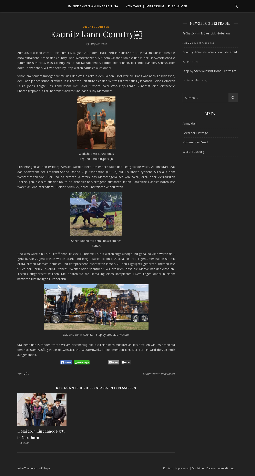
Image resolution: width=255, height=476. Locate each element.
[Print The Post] (126, 362)
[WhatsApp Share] (82, 362)
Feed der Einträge (195, 133)
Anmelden (189, 123)
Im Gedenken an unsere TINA (93, 6)
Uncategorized (96, 27)
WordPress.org (193, 151)
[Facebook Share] (66, 362)
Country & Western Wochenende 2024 (210, 52)
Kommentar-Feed (195, 142)
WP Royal (44, 468)
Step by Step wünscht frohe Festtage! (209, 71)
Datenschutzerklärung (220, 468)
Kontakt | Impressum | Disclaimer (156, 6)
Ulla (26, 373)
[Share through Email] (113, 362)
